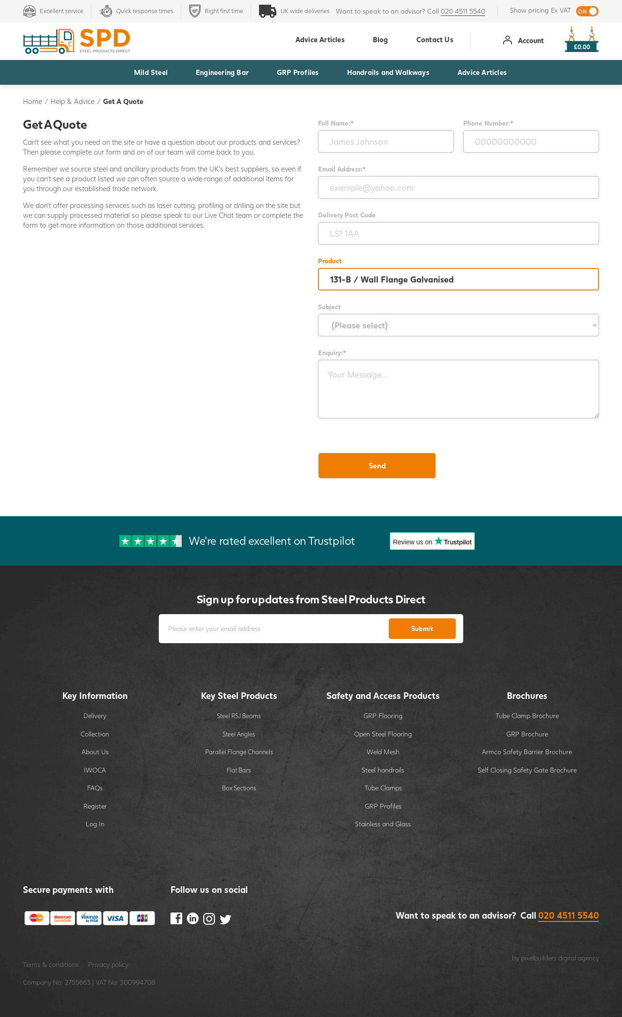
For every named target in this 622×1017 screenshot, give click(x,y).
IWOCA (95, 770)
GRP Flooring (382, 716)
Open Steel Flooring (383, 734)
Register (95, 806)
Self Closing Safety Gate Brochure (527, 770)
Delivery (94, 716)
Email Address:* (342, 169)
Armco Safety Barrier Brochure (527, 752)
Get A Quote (123, 101)
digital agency (578, 958)
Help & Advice (73, 101)
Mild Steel (151, 72)
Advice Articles (482, 72)
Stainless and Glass (383, 824)
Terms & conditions (51, 964)
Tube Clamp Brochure (527, 716)
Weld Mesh (383, 752)
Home (32, 101)
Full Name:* (336, 123)
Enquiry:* (332, 352)
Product (330, 261)
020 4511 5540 (463, 11)
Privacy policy (108, 964)
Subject (329, 307)
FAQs (95, 788)
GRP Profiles (297, 72)
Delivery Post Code (347, 215)
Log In (95, 824)
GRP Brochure (527, 734)
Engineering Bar (222, 72)
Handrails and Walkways (388, 72)
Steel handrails (383, 770)
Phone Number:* (488, 123)
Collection (95, 734)
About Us (95, 752)
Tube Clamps (383, 788)
